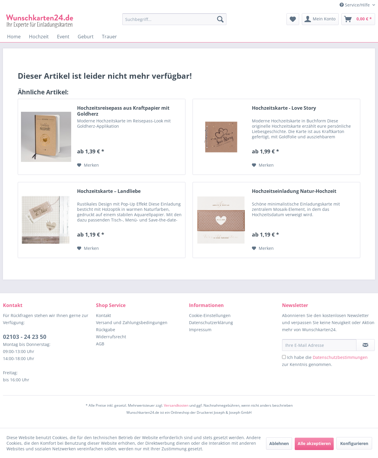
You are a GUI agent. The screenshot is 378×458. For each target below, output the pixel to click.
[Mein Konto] (320, 19)
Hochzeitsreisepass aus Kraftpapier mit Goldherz (123, 111)
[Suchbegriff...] (174, 19)
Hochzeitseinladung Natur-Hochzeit (294, 191)
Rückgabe (105, 329)
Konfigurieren (354, 443)
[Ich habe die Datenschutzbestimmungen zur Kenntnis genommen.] (284, 357)
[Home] (14, 36)
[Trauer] (109, 36)
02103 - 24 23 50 (24, 337)
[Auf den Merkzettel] (88, 165)
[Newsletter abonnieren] (365, 345)
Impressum (200, 329)
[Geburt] (86, 36)
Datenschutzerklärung (211, 322)
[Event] (63, 36)
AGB (100, 344)
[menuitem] (174, 22)
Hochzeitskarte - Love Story (284, 108)
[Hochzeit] (39, 36)
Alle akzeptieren (314, 443)
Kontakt (103, 315)
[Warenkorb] (358, 19)
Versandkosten (176, 405)
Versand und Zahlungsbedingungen (131, 322)
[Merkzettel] (292, 19)
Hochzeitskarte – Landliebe (109, 191)
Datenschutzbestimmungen (340, 357)
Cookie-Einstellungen (210, 315)
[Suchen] (220, 19)
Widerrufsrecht (111, 336)
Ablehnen (279, 443)
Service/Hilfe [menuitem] (355, 5)
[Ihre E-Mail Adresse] (319, 345)
